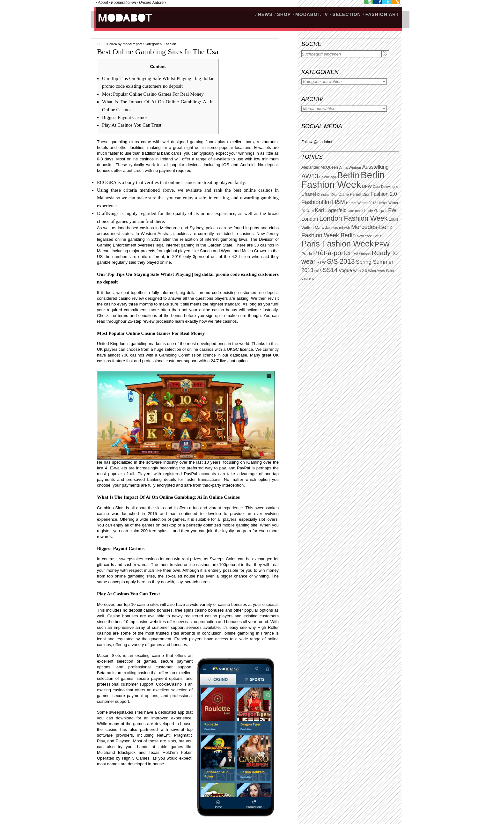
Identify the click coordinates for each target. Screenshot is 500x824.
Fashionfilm (316, 202)
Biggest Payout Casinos (125, 117)
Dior (366, 194)
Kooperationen (123, 2)
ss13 (318, 271)
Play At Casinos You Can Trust (131, 125)
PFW (382, 244)
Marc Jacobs (326, 227)
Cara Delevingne (385, 186)
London (309, 219)
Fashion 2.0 (384, 194)
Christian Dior (327, 194)
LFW (390, 210)
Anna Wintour (350, 167)
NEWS (265, 14)
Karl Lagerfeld (330, 210)
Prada (306, 254)
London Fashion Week (353, 218)
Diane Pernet (350, 194)
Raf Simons (361, 254)
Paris (377, 236)
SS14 (330, 270)
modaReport (132, 44)
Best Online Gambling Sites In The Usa (157, 52)
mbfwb (344, 227)
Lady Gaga (374, 210)
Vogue (345, 270)
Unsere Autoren (152, 2)
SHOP (284, 14)
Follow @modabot (316, 142)
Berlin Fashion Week (343, 180)
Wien (372, 271)
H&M (338, 202)
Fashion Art (382, 14)
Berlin (348, 175)
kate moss (355, 211)
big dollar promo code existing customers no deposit (229, 292)
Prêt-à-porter (332, 252)
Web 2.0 (360, 271)
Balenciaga (327, 177)
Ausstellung (375, 167)
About (103, 2)
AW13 (309, 176)
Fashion (170, 44)
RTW (321, 262)
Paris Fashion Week (337, 243)
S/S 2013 (341, 261)
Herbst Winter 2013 (361, 203)
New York (364, 236)
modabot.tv (311, 14)
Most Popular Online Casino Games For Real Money (153, 94)
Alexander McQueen (319, 167)
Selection (347, 14)
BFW (367, 186)
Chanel (308, 194)
